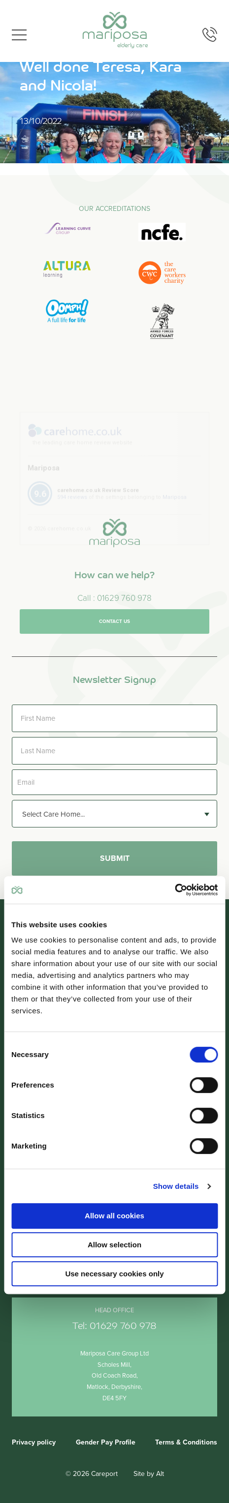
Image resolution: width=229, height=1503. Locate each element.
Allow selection (114, 1244)
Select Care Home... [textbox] (53, 814)
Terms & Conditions (186, 1442)
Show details (176, 1186)
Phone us (209, 34)
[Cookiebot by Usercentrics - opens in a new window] (174, 890)
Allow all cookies (114, 1215)
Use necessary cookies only (114, 1273)
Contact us (114, 633)
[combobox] (114, 813)
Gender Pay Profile (105, 1442)
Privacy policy (34, 1442)
